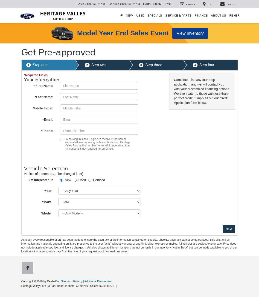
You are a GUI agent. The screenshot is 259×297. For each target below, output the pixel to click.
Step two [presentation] (95, 65)
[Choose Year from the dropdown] (99, 191)
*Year (48, 191)
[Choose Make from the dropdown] (99, 202)
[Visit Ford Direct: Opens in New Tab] (119, 286)
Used (82, 180)
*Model (46, 213)
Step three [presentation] (151, 65)
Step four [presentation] (203, 65)
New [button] (129, 15)
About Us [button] (218, 15)
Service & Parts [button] (178, 15)
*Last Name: (44, 97)
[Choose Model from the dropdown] (99, 213)
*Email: (47, 119)
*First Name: (43, 86)
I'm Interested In (41, 180)
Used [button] (140, 15)
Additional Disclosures (97, 281)
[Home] (121, 15)
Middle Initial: (43, 108)
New (68, 180)
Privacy (77, 281)
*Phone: (47, 131)
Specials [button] (155, 15)
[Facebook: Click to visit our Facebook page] (28, 268)
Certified (99, 180)
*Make (47, 202)
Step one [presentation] (37, 65)
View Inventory (190, 33)
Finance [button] (201, 15)
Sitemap (66, 281)
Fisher (234, 15)
